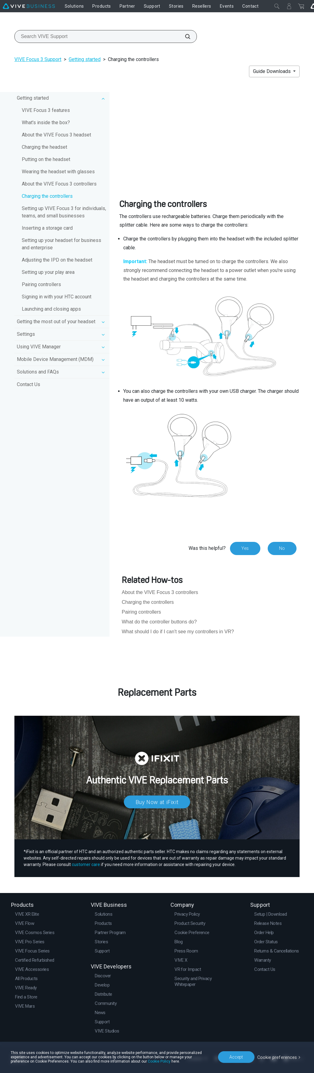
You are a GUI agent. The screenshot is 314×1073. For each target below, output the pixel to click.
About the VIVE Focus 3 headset (56, 135)
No (282, 548)
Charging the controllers (47, 196)
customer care (86, 864)
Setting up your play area (48, 272)
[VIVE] (29, 6)
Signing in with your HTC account (56, 297)
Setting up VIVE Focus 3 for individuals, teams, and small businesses (64, 212)
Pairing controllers (41, 284)
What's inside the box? (46, 122)
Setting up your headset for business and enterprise (61, 244)
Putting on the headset (46, 159)
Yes (244, 548)
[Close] (277, 6)
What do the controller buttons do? (159, 621)
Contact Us (28, 384)
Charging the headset (44, 147)
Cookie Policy (159, 1061)
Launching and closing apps (51, 309)
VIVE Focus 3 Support (37, 59)
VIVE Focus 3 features (46, 110)
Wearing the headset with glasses (58, 171)
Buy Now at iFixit (157, 802)
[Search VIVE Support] (184, 36)
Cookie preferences (278, 1056)
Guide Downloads (272, 71)
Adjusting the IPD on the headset (57, 260)
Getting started (85, 59)
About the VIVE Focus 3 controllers (59, 184)
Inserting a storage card (47, 228)
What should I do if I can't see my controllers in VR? (178, 631)
